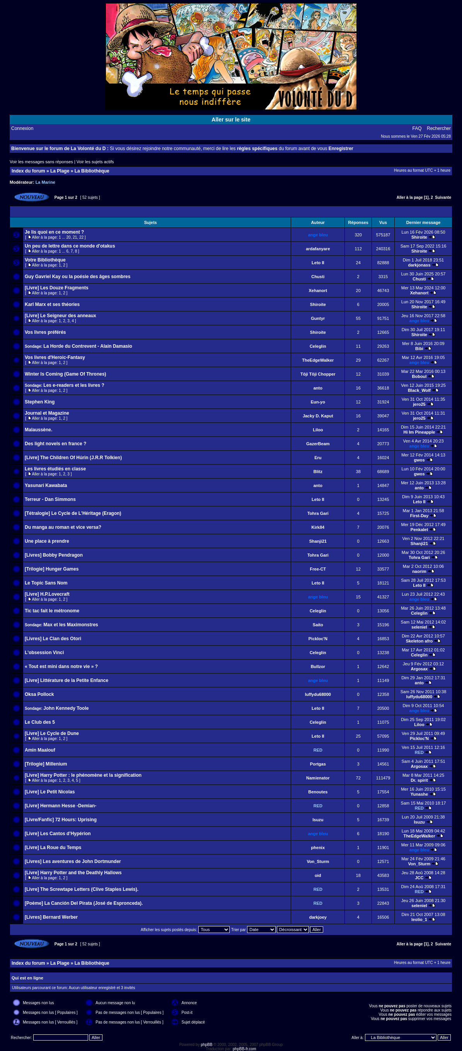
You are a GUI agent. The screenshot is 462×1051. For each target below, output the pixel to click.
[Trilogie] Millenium (46, 764)
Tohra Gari (318, 513)
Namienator (318, 778)
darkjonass (419, 265)
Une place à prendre (47, 541)
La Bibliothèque (92, 171)
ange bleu (318, 234)
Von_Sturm (318, 861)
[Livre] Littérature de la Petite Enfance (66, 680)
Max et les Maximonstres (70, 624)
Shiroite (419, 237)
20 (68, 237)
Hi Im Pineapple (419, 432)
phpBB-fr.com (244, 1049)
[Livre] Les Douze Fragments (57, 288)
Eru (317, 457)
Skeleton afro (419, 641)
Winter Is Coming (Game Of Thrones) (65, 374)
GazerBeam (318, 443)
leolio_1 (419, 919)
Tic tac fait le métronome (52, 611)
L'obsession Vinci (44, 652)
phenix (318, 847)
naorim (419, 571)
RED (318, 750)
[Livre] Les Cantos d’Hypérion (58, 833)
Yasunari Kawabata (46, 485)
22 (81, 237)
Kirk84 (317, 527)
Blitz (318, 471)
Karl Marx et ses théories (52, 304)
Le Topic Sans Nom (46, 583)
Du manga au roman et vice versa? (63, 527)
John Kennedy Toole (66, 708)
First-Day (419, 515)
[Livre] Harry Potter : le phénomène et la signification (83, 775)
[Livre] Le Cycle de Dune (52, 733)
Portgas (318, 764)
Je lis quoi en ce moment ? (54, 232)
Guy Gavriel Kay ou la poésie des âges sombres (77, 276)
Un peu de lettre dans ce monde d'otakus (70, 246)
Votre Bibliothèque (45, 260)
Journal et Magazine (47, 413)
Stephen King (40, 402)
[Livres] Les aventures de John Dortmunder (73, 861)
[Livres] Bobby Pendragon (54, 555)
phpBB (206, 1044)
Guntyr (318, 318)
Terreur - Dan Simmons (50, 499)
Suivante (443, 197)
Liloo (318, 429)
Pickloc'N (318, 638)
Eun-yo (318, 402)
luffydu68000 (318, 694)
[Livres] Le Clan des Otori (53, 638)
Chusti (317, 276)
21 (75, 237)
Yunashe (419, 794)
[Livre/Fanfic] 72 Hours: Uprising (61, 819)
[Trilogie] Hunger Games (51, 569)
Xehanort (318, 290)
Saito (318, 624)
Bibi (419, 348)
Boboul (419, 376)
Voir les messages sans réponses (41, 161)
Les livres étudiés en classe (55, 469)
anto (318, 388)
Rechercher (439, 128)
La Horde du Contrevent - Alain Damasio (87, 346)
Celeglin (318, 346)
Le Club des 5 (40, 722)
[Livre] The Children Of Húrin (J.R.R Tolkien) (73, 457)
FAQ (417, 128)
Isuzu (317, 819)
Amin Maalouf (40, 750)
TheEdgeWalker (318, 360)
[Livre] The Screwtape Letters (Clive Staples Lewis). (81, 889)
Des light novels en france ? (55, 443)
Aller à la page (410, 197)
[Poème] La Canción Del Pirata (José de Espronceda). (84, 903)
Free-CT (318, 569)
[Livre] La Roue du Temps (53, 847)
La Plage (59, 171)
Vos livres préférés (45, 332)
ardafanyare (318, 248)
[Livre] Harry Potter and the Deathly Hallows (73, 872)
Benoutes (317, 792)
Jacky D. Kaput (318, 416)
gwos (419, 460)
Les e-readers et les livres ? (73, 385)
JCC (419, 877)
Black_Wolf (419, 390)
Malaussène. (38, 429)
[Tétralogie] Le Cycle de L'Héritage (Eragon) (73, 513)
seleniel (419, 627)
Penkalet (419, 529)
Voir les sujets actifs (95, 161)
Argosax (419, 668)
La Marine (45, 182)
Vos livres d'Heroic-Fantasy (55, 357)
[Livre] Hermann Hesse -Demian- (60, 805)
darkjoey (318, 917)
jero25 (419, 404)
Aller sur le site (230, 119)
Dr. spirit (419, 780)
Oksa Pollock (39, 694)
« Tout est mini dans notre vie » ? (61, 666)
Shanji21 (318, 541)
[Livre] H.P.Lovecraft (47, 594)
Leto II (318, 262)
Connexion (22, 128)
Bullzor (318, 666)
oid (318, 875)
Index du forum (28, 171)
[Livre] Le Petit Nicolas (50, 792)
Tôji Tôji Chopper (317, 374)
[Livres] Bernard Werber (51, 917)
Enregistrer (341, 148)
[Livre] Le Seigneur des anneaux (60, 315)
